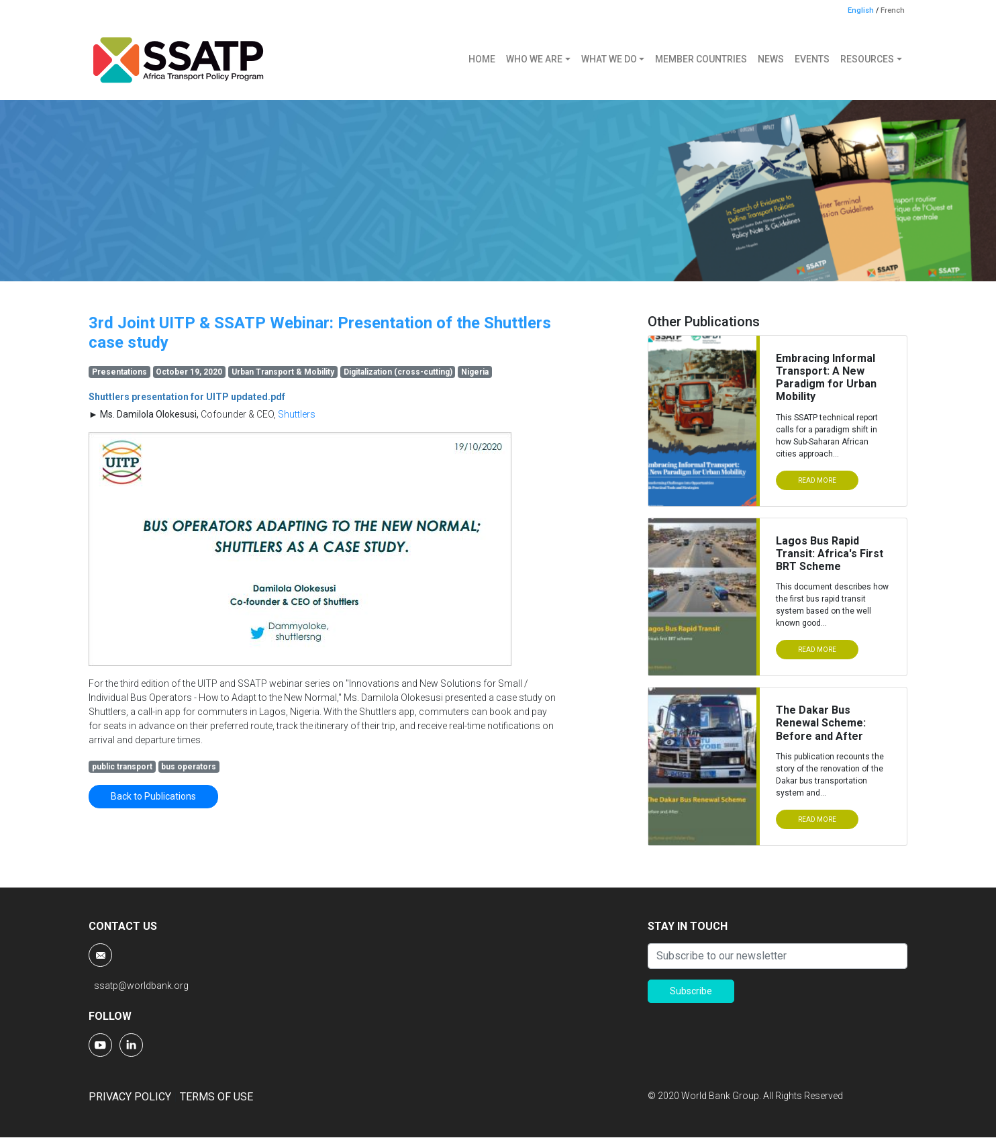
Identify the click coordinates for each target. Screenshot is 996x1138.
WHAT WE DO (609, 59)
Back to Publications (153, 796)
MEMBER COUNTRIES (701, 59)
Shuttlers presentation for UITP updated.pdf (187, 396)
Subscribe (691, 991)
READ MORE (817, 480)
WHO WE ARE (534, 59)
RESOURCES (867, 59)
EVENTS (812, 59)
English (861, 10)
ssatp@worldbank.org (141, 985)
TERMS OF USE (216, 1096)
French (893, 10)
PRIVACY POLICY (130, 1096)
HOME (481, 59)
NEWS (771, 59)
